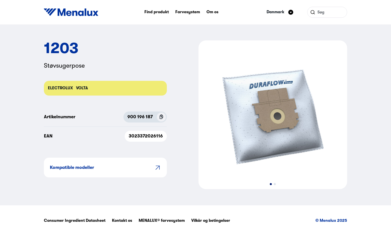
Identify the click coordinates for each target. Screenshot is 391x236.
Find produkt (156, 12)
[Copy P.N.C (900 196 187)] (161, 117)
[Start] (71, 12)
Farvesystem (187, 12)
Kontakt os (122, 220)
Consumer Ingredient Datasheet (74, 220)
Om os (212, 12)
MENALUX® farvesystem (162, 220)
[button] (271, 184)
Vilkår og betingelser (210, 220)
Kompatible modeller (105, 167)
